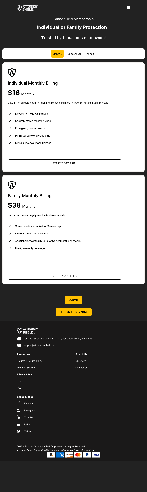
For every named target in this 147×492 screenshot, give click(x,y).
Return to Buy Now (73, 312)
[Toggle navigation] (128, 8)
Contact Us (81, 367)
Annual (90, 53)
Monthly (57, 53)
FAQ (19, 387)
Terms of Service (26, 367)
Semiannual (74, 53)
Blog (19, 381)
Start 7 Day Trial (65, 163)
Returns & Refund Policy (29, 360)
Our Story (80, 360)
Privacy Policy (24, 374)
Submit (73, 299)
